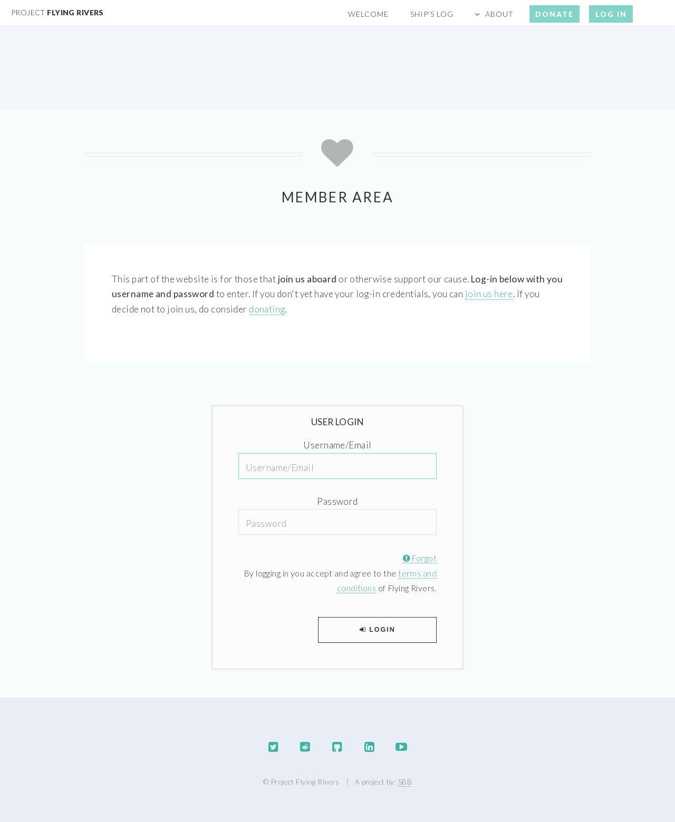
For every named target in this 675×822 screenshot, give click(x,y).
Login (378, 629)
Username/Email (337, 445)
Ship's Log (432, 13)
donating (267, 309)
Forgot (420, 558)
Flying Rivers (57, 12)
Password (337, 501)
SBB (405, 781)
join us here (489, 293)
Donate (554, 13)
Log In (611, 13)
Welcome (368, 13)
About (499, 13)
